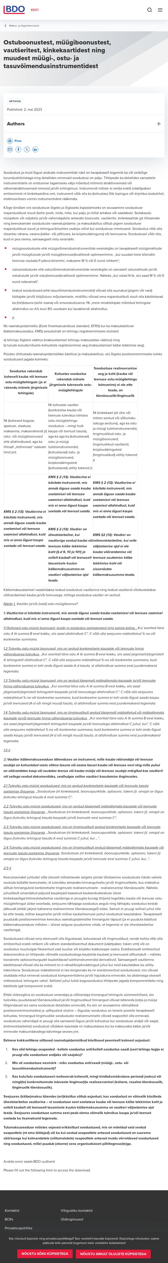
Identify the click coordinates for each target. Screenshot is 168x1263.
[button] (10, 150)
